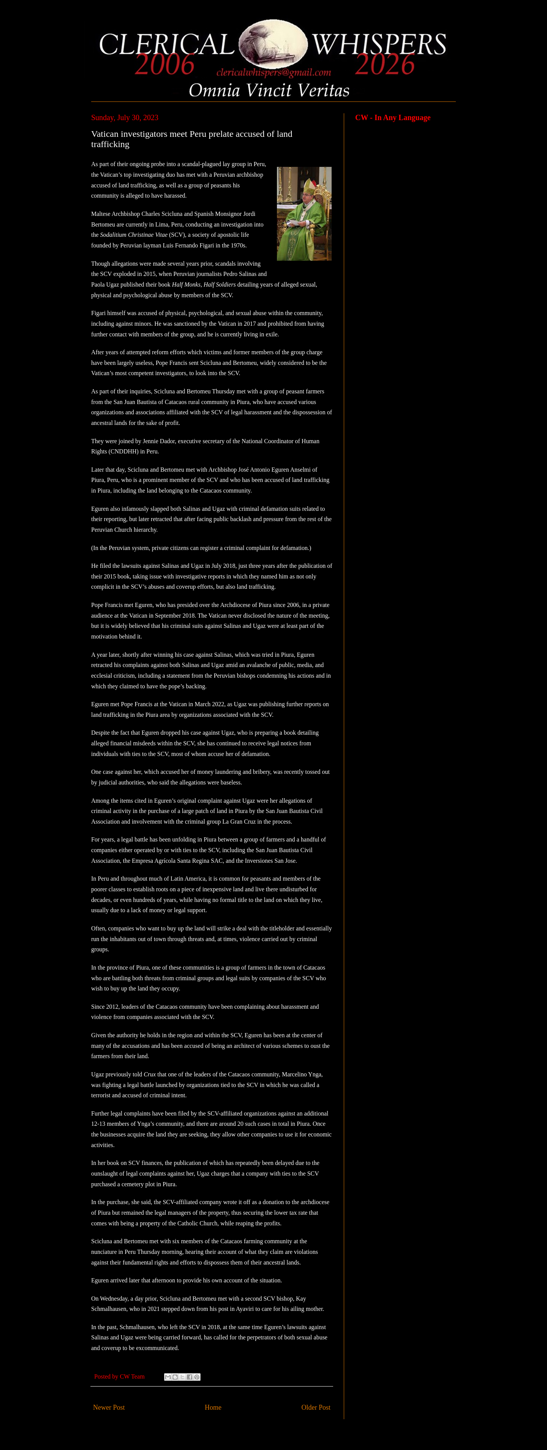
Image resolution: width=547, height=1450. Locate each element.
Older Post (316, 1407)
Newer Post (109, 1407)
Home (213, 1407)
